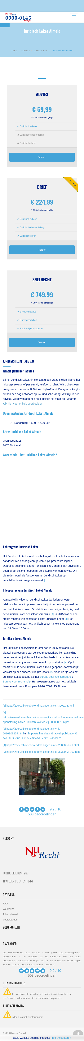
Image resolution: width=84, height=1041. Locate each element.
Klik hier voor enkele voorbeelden (22, 403)
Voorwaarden (10, 919)
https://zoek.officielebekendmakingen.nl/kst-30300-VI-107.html (43, 751)
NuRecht (25, 50)
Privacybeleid (10, 914)
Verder (42, 157)
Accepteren (64, 1037)
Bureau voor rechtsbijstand (56, 676)
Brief (42, 187)
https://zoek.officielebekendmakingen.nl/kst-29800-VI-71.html (43, 745)
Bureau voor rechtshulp (17, 681)
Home (14, 50)
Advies (42, 94)
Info (53, 1037)
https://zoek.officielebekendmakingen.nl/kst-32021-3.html (40, 705)
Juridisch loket (40, 50)
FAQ (5, 903)
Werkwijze (8, 908)
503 (30, 814)
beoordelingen (44, 814)
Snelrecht (41, 279)
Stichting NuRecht (18, 1033)
